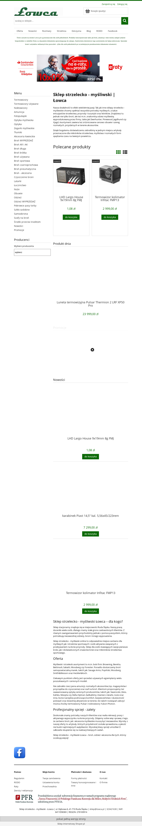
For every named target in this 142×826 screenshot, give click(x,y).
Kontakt (103, 778)
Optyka (18, 124)
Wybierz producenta (24, 246)
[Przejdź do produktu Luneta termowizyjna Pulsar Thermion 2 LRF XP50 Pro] (90, 281)
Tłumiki (18, 132)
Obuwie (18, 193)
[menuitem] (20, 31)
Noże (17, 189)
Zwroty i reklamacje (23, 790)
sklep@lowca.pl (97, 809)
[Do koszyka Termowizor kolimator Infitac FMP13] (90, 611)
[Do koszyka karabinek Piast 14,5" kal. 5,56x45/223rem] (90, 534)
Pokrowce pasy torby (25, 205)
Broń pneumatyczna (25, 168)
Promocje (19, 230)
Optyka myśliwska (23, 120)
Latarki (17, 181)
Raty (16, 786)
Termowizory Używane (26, 103)
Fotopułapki (20, 116)
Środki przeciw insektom (27, 221)
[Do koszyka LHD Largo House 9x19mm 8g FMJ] (90, 456)
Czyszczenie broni (24, 177)
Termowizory (21, 99)
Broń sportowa (22, 160)
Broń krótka (20, 152)
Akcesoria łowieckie (24, 136)
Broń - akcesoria (23, 173)
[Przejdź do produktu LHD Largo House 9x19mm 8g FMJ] (90, 417)
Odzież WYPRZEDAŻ (24, 201)
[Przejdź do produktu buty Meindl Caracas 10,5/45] (90, 364)
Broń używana (22, 156)
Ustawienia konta (51, 782)
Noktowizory (20, 107)
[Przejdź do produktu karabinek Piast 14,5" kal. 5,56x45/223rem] (90, 495)
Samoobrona (21, 213)
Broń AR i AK (21, 144)
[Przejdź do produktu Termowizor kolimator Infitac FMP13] (90, 572)
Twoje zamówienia (51, 778)
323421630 (111, 809)
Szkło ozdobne (22, 209)
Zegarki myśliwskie (24, 128)
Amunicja (19, 111)
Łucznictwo (20, 185)
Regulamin (19, 778)
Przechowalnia (50, 786)
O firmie (103, 782)
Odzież (18, 197)
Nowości (18, 225)
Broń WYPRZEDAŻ (23, 140)
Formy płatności (79, 778)
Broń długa (20, 148)
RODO (17, 782)
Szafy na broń (21, 217)
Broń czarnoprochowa (26, 164)
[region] (32, 269)
